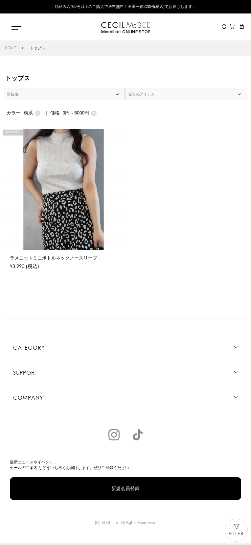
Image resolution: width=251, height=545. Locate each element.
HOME (10, 48)
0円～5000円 (79, 113)
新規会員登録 (125, 488)
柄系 (32, 113)
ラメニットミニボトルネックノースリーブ (53, 257)
